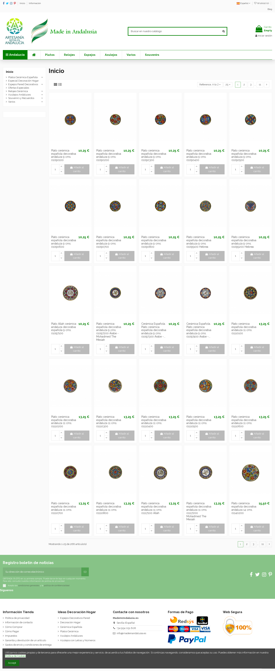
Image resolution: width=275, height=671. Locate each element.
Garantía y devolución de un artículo (25, 640)
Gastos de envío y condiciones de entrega (28, 644)
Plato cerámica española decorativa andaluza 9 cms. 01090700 (108, 242)
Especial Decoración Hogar (23, 80)
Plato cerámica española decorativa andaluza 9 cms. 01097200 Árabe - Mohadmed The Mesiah (108, 331)
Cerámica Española (71, 627)
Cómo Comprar (14, 627)
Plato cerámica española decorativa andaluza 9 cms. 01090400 (198, 155)
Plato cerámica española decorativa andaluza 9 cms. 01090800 (153, 242)
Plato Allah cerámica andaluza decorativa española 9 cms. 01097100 (63, 328)
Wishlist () (261, 3)
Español (243, 3)
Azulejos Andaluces (19, 94)
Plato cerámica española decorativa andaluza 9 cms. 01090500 (243, 155)
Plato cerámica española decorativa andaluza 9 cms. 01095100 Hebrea (198, 242)
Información (35, 3)
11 (260, 84)
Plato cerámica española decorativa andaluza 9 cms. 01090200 (108, 155)
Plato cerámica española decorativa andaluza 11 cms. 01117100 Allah (153, 508)
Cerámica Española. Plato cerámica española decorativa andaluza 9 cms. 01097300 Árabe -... (153, 330)
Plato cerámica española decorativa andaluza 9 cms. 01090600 (63, 242)
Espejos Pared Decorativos (23, 84)
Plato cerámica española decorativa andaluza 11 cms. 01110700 (63, 508)
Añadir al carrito (77, 169)
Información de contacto (19, 622)
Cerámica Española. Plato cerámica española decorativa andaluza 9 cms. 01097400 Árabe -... (198, 330)
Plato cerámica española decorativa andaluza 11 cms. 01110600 (243, 421)
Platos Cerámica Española (23, 77)
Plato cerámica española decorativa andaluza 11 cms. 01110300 (108, 421)
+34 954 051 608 (126, 628)
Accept (12, 662)
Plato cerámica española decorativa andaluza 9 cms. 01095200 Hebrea (243, 242)
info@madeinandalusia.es (131, 633)
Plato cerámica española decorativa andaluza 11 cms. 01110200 (63, 421)
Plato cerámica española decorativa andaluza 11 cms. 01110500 (198, 421)
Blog (270, 9)
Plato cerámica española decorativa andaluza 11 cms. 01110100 (243, 328)
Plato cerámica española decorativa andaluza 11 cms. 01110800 (108, 508)
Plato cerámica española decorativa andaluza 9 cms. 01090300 (153, 155)
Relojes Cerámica (18, 91)
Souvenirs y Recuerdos (21, 98)
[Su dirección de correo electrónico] (42, 571)
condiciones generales (28, 585)
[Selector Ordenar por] (210, 84)
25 (228, 84)
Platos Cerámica (69, 631)
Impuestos (11, 635)
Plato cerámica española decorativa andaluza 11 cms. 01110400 (153, 421)
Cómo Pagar (12, 631)
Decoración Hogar (70, 622)
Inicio (23, 3)
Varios (11, 101)
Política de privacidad (17, 618)
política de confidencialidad (57, 585)
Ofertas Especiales (18, 87)
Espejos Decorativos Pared (75, 618)
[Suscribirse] (85, 571)
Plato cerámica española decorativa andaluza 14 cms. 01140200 (243, 508)
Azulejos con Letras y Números (77, 640)
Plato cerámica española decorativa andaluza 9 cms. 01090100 (63, 155)
